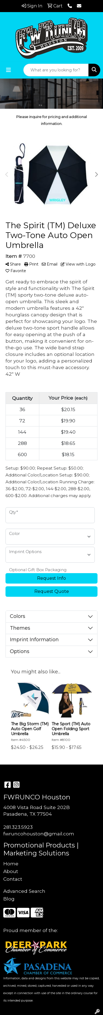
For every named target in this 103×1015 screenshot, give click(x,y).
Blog (9, 899)
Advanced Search (24, 891)
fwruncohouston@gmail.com (38, 833)
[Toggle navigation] (8, 70)
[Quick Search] (56, 70)
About (10, 871)
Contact (12, 879)
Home (10, 863)
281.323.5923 (18, 827)
